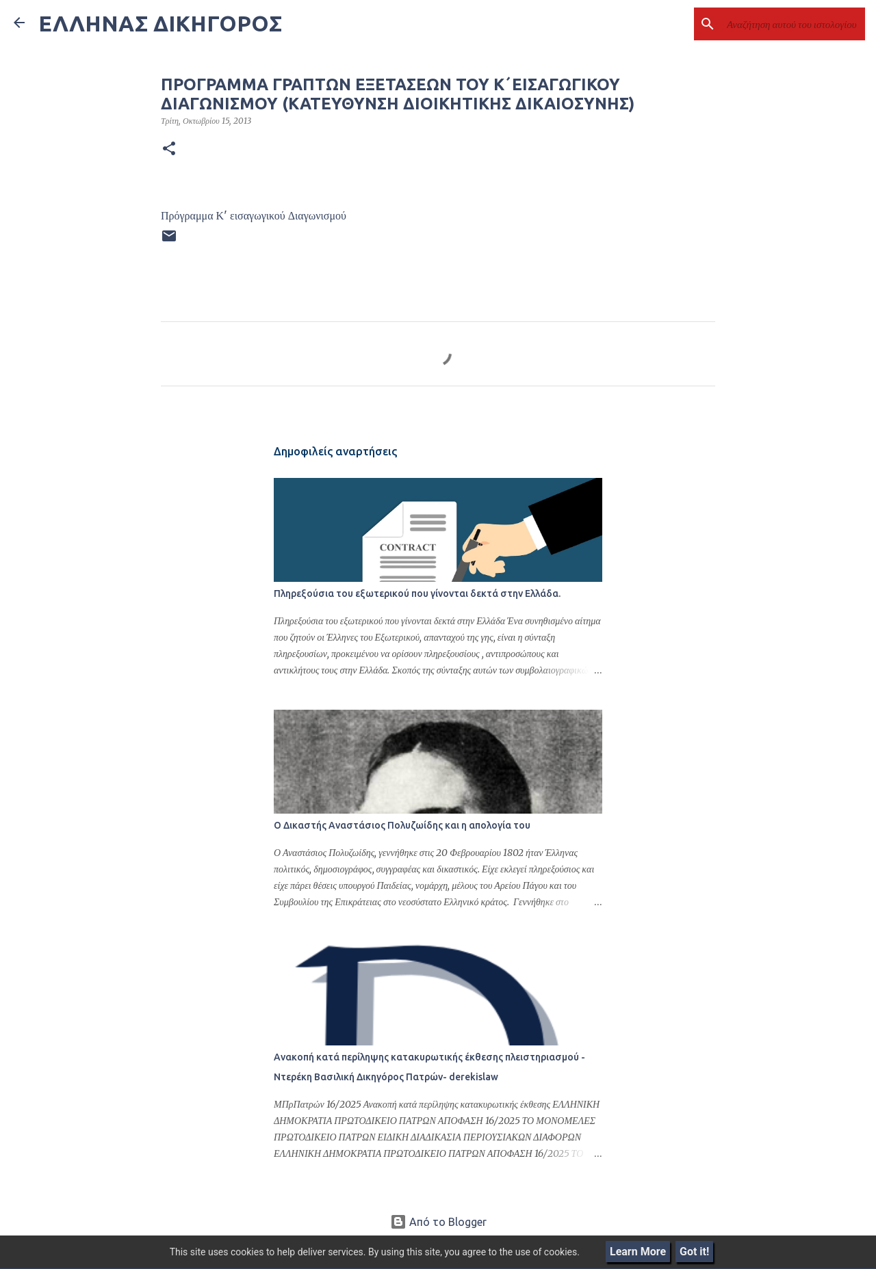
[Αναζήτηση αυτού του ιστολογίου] (793, 24)
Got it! (694, 1251)
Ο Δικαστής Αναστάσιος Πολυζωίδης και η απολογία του (402, 825)
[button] (169, 149)
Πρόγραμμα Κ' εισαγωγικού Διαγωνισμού (253, 215)
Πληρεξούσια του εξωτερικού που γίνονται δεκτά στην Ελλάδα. (417, 593)
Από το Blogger (438, 1222)
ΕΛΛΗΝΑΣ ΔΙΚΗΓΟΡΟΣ (160, 23)
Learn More (638, 1251)
